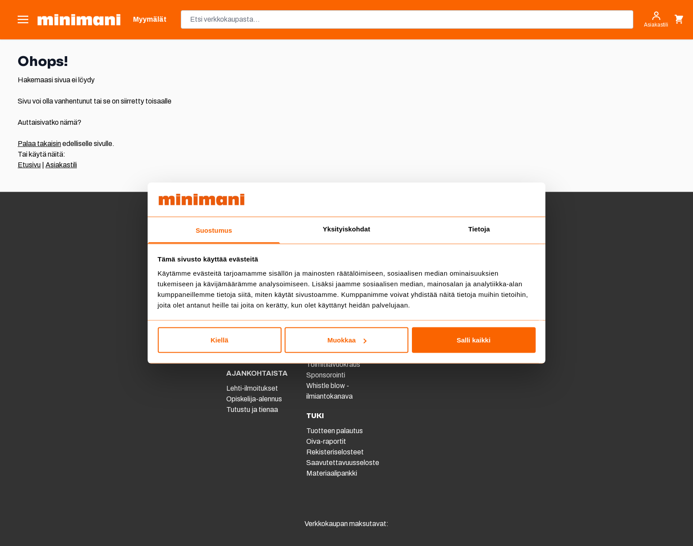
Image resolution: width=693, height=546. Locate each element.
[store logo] (79, 20)
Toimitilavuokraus (333, 364)
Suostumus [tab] (214, 230)
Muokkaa (346, 340)
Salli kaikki (474, 340)
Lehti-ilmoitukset (252, 388)
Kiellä (219, 340)
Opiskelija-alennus (254, 399)
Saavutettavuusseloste (342, 462)
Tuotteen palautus (335, 430)
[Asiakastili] (656, 19)
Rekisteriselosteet (335, 452)
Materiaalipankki (331, 473)
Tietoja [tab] (479, 228)
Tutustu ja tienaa (252, 409)
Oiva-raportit (326, 441)
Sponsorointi (325, 375)
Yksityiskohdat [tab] (346, 228)
